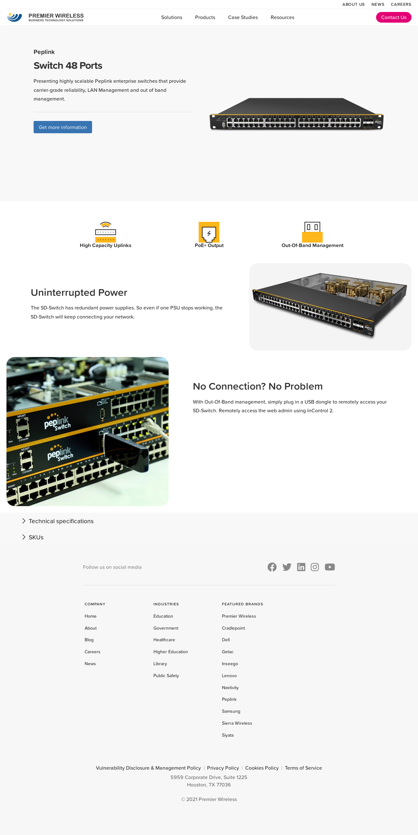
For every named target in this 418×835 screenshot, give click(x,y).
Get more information (63, 127)
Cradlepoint (233, 628)
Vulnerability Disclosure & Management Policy (148, 767)
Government (165, 628)
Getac (228, 651)
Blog (89, 639)
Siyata (228, 735)
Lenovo (229, 675)
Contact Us (393, 17)
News (377, 4)
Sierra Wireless (237, 723)
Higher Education (170, 651)
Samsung (231, 711)
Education (163, 616)
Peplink (229, 699)
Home (91, 616)
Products (205, 17)
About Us (353, 4)
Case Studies (243, 17)
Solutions (171, 17)
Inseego (230, 663)
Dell (226, 639)
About (91, 628)
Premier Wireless (239, 616)
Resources (282, 17)
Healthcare (164, 639)
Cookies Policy (262, 767)
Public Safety (166, 675)
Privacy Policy (223, 767)
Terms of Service (303, 767)
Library (160, 663)
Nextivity (230, 687)
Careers (401, 4)
